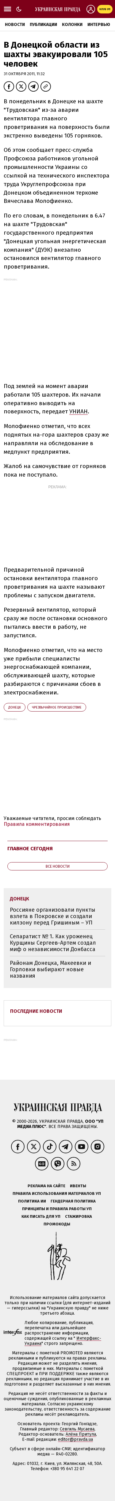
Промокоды (57, 1224)
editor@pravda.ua (75, 1439)
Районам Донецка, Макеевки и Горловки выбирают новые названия (50, 969)
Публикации (43, 24)
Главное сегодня (30, 848)
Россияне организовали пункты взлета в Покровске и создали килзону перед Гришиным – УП (52, 916)
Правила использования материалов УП (57, 1193)
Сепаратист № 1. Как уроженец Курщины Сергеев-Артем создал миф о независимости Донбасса (53, 942)
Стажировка (78, 1216)
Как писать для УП (40, 1216)
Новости (15, 24)
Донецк (14, 707)
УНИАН (78, 411)
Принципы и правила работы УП (57, 1208)
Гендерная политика (73, 1201)
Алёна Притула (81, 1434)
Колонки (72, 24)
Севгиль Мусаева (77, 1429)
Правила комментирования (37, 824)
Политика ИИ (32, 1201)
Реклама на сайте (46, 1186)
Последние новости (36, 1011)
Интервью (98, 24)
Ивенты (78, 1186)
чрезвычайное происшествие (57, 707)
